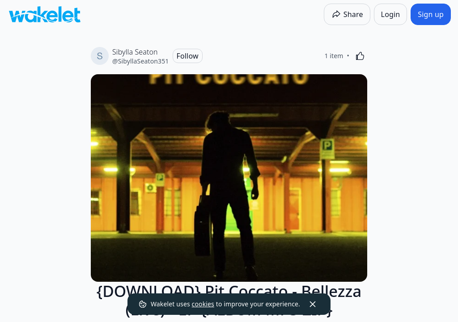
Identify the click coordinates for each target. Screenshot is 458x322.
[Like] (360, 56)
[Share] (347, 14)
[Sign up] (431, 14)
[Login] (390, 14)
